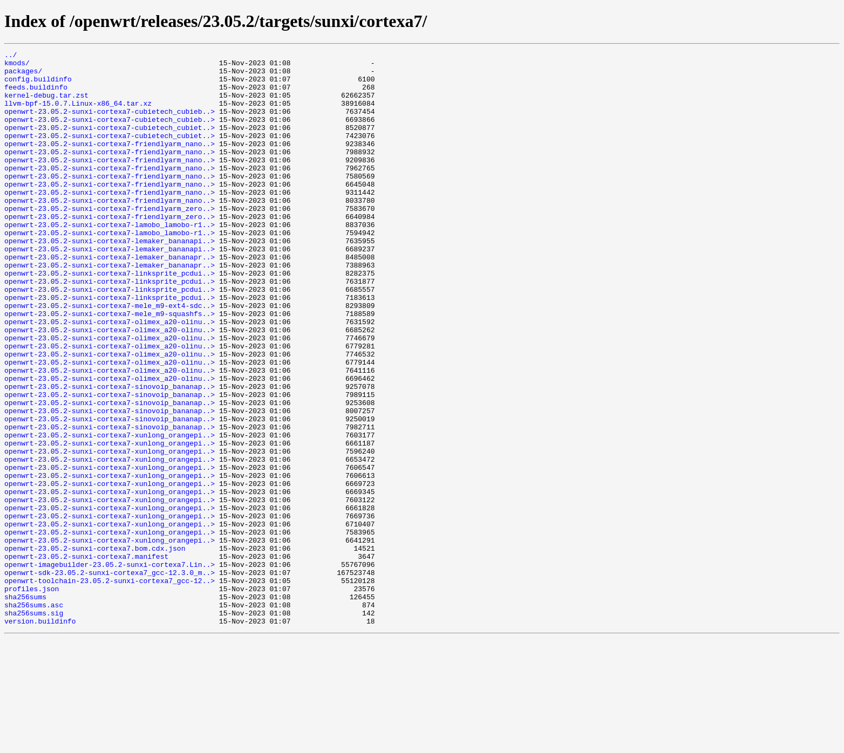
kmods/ (17, 66)
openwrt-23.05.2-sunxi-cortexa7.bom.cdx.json (94, 648)
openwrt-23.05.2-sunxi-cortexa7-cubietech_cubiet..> (109, 143)
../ (10, 56)
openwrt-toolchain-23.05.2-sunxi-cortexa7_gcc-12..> (109, 687)
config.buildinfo (38, 85)
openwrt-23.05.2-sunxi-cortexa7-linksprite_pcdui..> (109, 318)
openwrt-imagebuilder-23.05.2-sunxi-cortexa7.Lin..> (109, 668)
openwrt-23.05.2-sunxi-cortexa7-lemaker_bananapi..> (109, 279)
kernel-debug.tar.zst (46, 104)
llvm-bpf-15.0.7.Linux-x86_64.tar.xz (78, 114)
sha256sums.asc (33, 716)
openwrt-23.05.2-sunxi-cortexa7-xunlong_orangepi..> (109, 512)
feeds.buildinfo (35, 95)
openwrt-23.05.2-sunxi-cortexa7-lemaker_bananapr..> (109, 299)
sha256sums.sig (33, 726)
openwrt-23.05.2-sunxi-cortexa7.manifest (86, 658)
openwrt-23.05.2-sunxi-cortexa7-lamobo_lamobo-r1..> (109, 260)
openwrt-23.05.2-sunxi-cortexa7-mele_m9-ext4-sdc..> (109, 357)
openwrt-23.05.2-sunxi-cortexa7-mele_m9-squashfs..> (109, 367)
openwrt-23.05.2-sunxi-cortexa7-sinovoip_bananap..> (109, 454)
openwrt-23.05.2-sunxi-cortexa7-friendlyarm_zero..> (109, 240)
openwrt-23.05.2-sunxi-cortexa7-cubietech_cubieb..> (109, 124)
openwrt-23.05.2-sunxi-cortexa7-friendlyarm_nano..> (109, 163)
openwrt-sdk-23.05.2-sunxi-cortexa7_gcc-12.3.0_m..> (109, 677)
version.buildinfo (40, 736)
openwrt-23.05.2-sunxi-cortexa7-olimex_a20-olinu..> (109, 376)
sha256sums (25, 706)
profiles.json (31, 697)
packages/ (23, 75)
